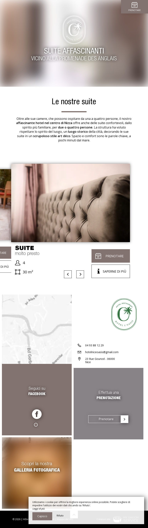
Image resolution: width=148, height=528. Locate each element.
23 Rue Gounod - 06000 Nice (100, 360)
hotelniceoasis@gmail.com (102, 352)
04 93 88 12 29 (94, 345)
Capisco (42, 516)
